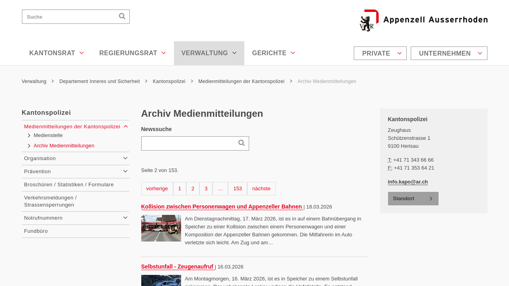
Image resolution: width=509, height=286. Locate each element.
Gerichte (273, 52)
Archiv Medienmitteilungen (327, 81)
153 (239, 187)
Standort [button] (403, 198)
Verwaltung (209, 52)
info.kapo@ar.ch (408, 182)
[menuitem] (381, 53)
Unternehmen (450, 53)
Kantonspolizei (173, 81)
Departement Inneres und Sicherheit (103, 81)
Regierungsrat (132, 52)
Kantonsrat (56, 52)
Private (382, 53)
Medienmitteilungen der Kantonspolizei (245, 81)
